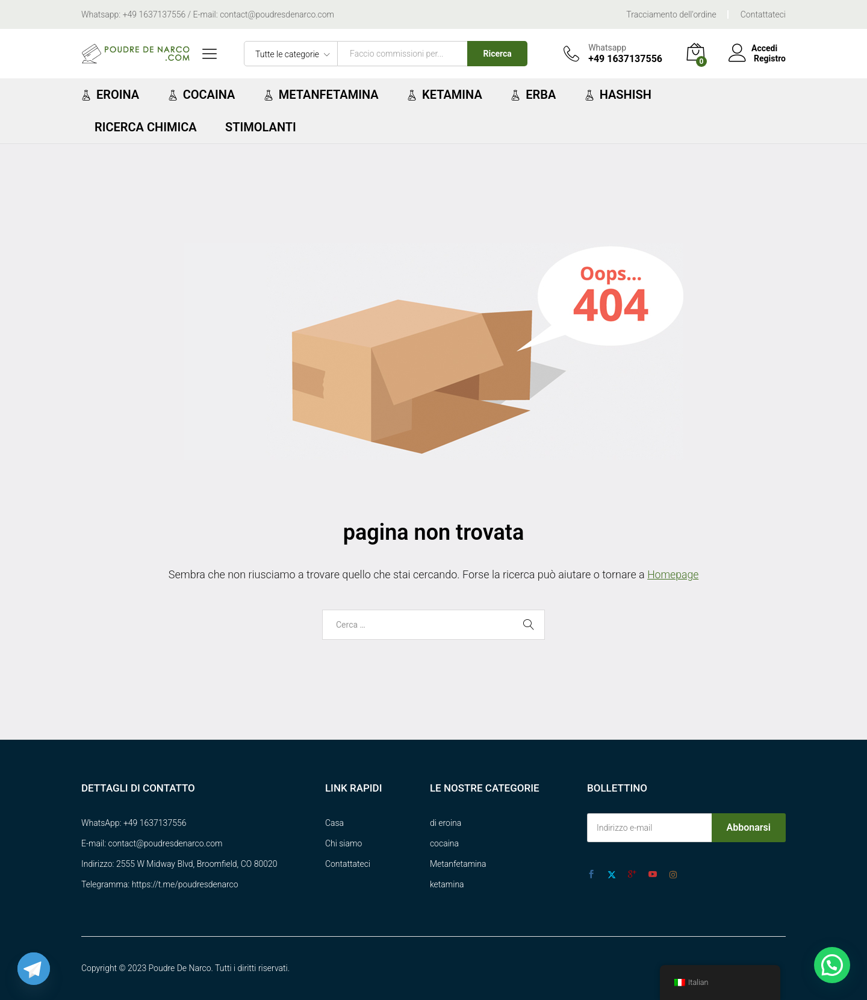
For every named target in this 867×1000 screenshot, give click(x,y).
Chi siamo (343, 843)
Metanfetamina (321, 95)
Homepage (673, 574)
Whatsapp (607, 47)
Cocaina (201, 95)
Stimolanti (260, 127)
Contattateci (763, 14)
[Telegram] (33, 968)
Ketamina (444, 95)
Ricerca (497, 53)
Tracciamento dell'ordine (671, 14)
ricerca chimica (146, 127)
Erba (533, 95)
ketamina (447, 884)
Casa (334, 823)
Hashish (618, 95)
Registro (770, 58)
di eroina (445, 823)
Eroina (110, 95)
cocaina (444, 843)
